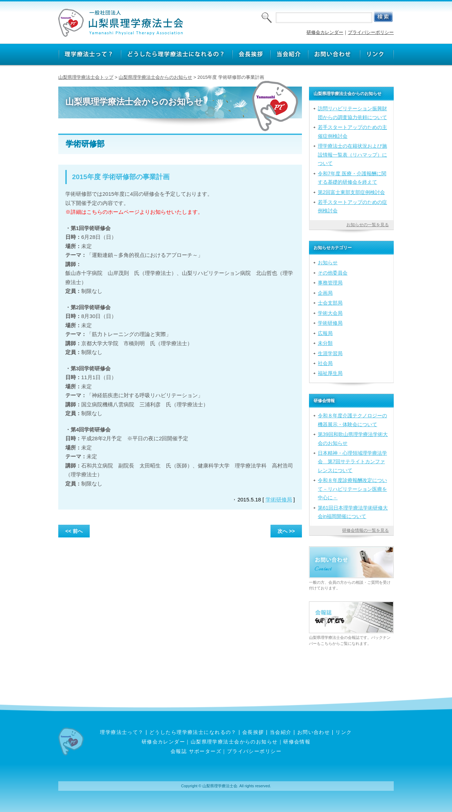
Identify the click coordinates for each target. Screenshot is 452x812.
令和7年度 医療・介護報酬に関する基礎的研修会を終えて (352, 178)
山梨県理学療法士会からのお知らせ (155, 77)
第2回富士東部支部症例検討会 (351, 192)
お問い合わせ (313, 732)
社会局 (325, 363)
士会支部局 (330, 303)
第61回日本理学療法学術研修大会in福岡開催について (353, 512)
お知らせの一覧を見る (367, 224)
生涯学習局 (330, 353)
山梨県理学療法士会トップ (85, 77)
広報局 (325, 333)
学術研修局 (279, 499)
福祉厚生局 (330, 373)
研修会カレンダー (325, 32)
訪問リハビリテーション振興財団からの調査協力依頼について (352, 113)
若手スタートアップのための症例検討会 (352, 206)
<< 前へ (74, 531)
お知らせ (328, 262)
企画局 (325, 293)
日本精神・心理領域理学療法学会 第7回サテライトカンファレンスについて (352, 461)
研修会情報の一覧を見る (365, 530)
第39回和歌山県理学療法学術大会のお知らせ (353, 438)
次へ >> (286, 531)
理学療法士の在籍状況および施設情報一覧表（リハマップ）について (352, 154)
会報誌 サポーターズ (196, 751)
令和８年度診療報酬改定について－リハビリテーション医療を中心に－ (352, 488)
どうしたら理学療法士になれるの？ (193, 732)
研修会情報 (296, 742)
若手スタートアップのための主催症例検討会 (352, 131)
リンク (343, 732)
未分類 (325, 343)
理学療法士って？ (122, 732)
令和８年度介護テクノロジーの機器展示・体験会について (352, 420)
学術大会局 (330, 313)
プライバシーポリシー (371, 32)
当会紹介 (281, 732)
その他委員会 (332, 273)
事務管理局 (330, 283)
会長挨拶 (253, 732)
